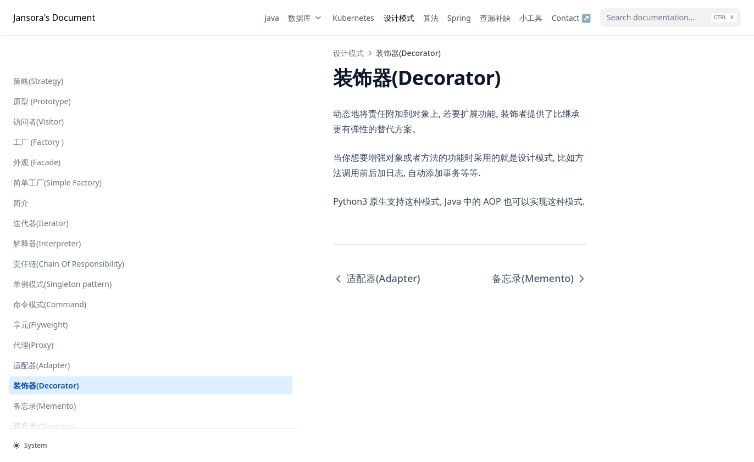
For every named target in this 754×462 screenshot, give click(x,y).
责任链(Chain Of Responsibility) (41, 223)
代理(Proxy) (33, 310)
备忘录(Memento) (44, 370)
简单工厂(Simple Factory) (57, 136)
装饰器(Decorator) (46, 350)
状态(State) (32, 411)
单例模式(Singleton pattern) (62, 249)
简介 (21, 156)
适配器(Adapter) (41, 330)
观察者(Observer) (43, 391)
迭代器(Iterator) (41, 176)
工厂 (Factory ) (38, 95)
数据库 (305, 18)
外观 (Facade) (36, 115)
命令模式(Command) (49, 269)
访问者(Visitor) (38, 75)
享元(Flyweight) (40, 289)
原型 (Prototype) (42, 54)
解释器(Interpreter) (47, 196)
